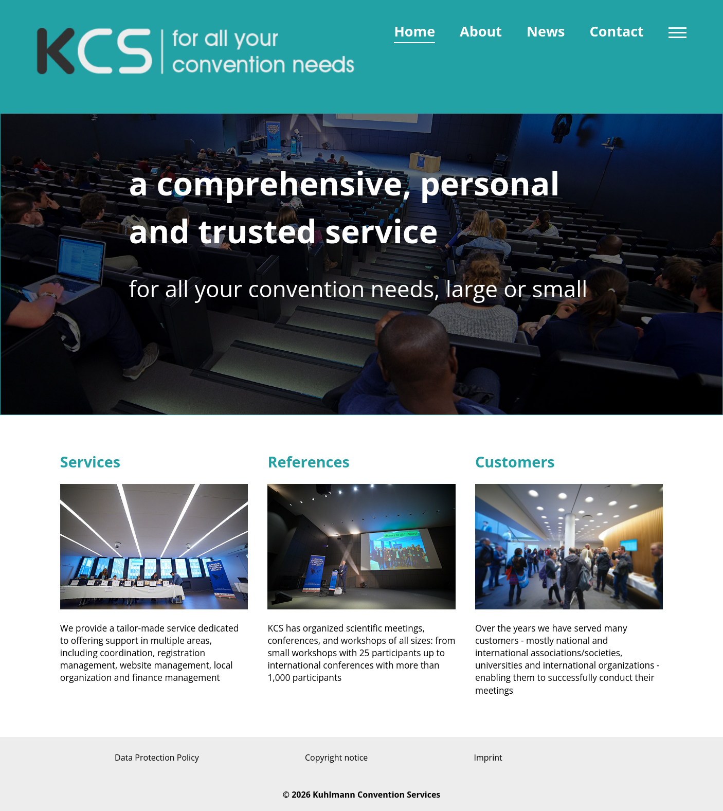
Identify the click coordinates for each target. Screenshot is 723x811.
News (546, 31)
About (481, 31)
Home (414, 31)
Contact (616, 31)
